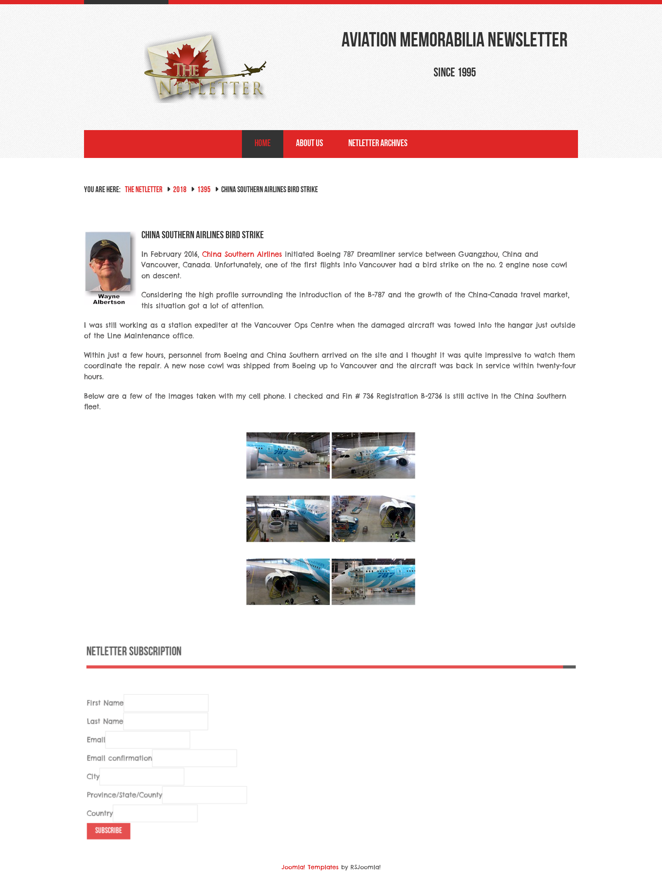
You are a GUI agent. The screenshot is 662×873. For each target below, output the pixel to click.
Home (263, 144)
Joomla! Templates (310, 867)
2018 (180, 190)
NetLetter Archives (377, 144)
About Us (309, 144)
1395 (204, 190)
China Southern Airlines (242, 254)
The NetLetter (144, 190)
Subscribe (112, 843)
